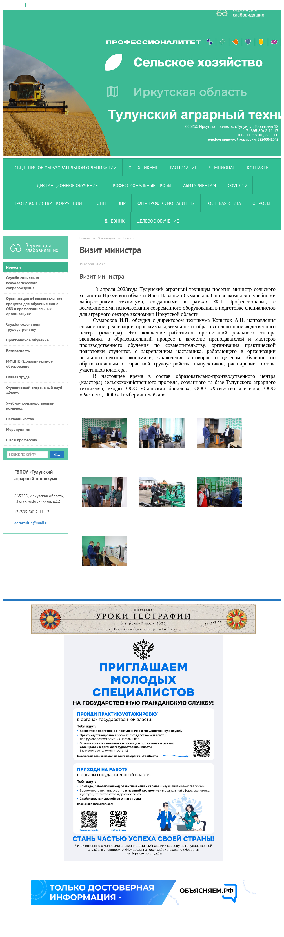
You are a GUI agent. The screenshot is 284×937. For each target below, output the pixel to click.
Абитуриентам (199, 185)
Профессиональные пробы (140, 185)
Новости (13, 267)
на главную (14, 5)
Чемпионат (222, 167)
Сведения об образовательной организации (66, 167)
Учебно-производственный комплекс (30, 406)
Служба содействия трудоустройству (23, 327)
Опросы (261, 203)
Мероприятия (18, 429)
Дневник (115, 221)
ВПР (121, 203)
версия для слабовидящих (99, 5)
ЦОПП (100, 203)
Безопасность (18, 350)
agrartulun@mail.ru (31, 522)
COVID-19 (237, 185)
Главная (84, 238)
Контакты (258, 167)
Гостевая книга (223, 203)
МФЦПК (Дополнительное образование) (29, 364)
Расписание (183, 167)
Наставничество (20, 418)
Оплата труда (18, 376)
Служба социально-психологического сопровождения (23, 282)
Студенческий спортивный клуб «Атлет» (34, 390)
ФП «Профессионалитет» (166, 203)
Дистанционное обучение (67, 185)
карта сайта (65, 5)
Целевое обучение (158, 221)
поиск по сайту (39, 5)
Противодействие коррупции (48, 203)
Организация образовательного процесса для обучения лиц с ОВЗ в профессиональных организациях (34, 306)
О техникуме (143, 167)
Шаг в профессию (21, 440)
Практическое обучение (27, 340)
